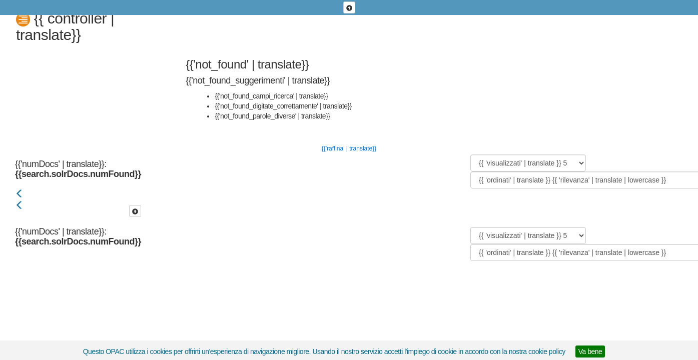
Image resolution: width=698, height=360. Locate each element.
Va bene (590, 352)
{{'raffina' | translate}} (349, 148)
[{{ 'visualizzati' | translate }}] (528, 163)
